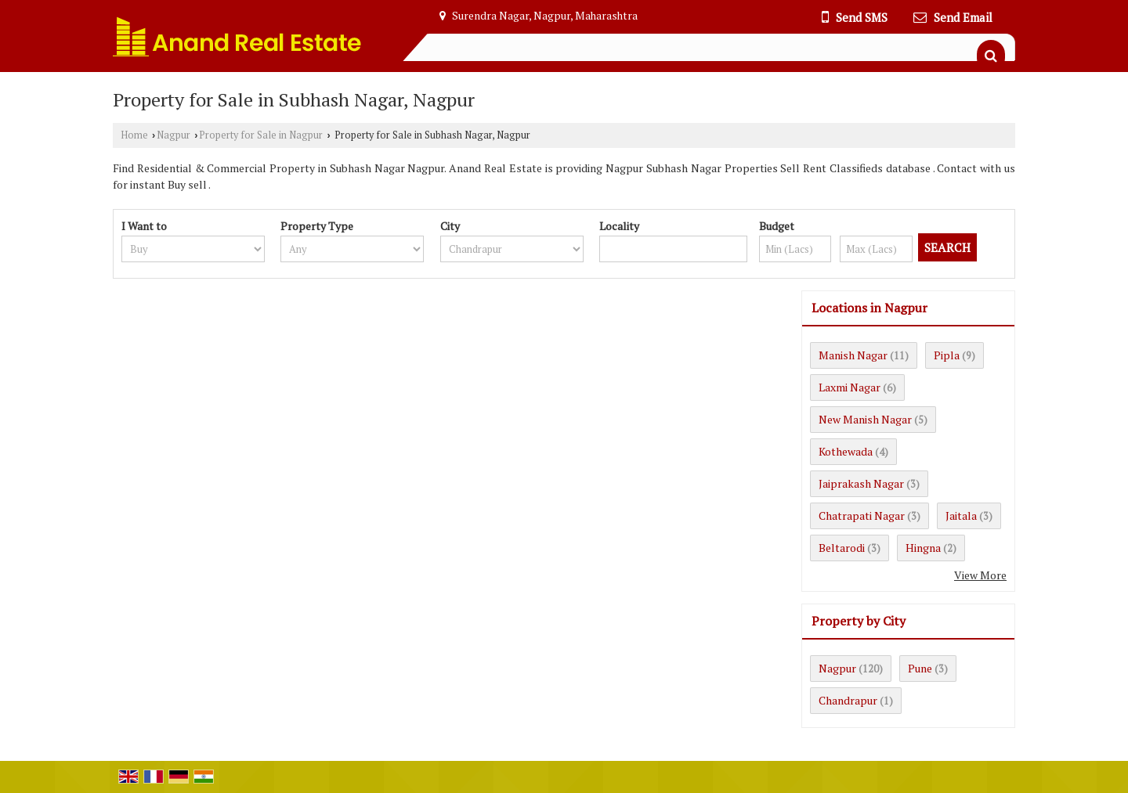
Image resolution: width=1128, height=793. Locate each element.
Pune (920, 668)
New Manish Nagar (865, 419)
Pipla (947, 355)
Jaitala (961, 515)
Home (134, 135)
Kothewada (846, 451)
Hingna (923, 547)
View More (980, 575)
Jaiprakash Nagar (861, 483)
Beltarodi (842, 547)
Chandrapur (848, 700)
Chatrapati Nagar (862, 515)
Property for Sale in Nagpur (261, 135)
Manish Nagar (853, 355)
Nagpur (173, 135)
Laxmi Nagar (849, 387)
